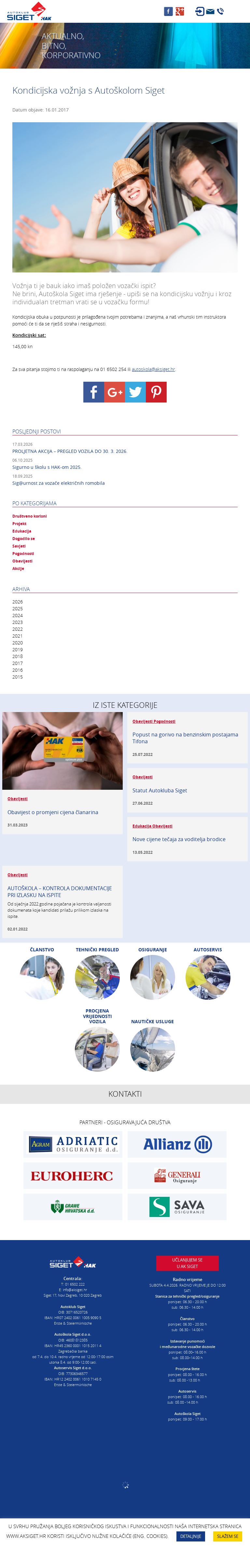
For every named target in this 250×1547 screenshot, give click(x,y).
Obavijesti (22, 561)
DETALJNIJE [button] (190, 1536)
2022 (17, 629)
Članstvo (42, 949)
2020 (17, 643)
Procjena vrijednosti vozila (97, 1016)
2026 (17, 602)
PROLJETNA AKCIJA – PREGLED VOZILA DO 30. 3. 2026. (70, 451)
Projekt (19, 523)
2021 (17, 636)
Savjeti (19, 546)
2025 (17, 608)
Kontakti (125, 1094)
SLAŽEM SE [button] (227, 1536)
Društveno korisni (29, 516)
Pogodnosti (23, 553)
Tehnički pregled (97, 949)
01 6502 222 (75, 1284)
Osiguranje (152, 949)
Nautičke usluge (152, 1021)
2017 (17, 663)
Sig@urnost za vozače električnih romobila (58, 483)
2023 (17, 622)
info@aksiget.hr (75, 1289)
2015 (17, 677)
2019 (17, 649)
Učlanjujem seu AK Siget (187, 1263)
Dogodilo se (23, 538)
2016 (17, 670)
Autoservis (208, 949)
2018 (17, 656)
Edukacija (21, 531)
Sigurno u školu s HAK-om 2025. (47, 467)
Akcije (18, 568)
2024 (17, 615)
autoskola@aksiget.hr (153, 369)
